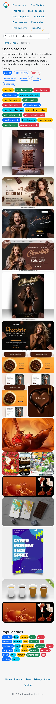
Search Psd (11, 36)
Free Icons (39, 16)
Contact (28, 685)
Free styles (37, 22)
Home (6, 42)
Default (7, 72)
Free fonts (18, 10)
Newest (35, 72)
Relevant (24, 78)
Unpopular (9, 84)
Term (28, 679)
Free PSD (37, 28)
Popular (36, 78)
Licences (19, 679)
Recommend (10, 78)
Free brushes (19, 22)
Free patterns (19, 28)
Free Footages (36, 10)
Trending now (21, 72)
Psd (14, 42)
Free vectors (19, 5)
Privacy (38, 679)
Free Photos (37, 5)
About (47, 679)
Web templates (20, 16)
